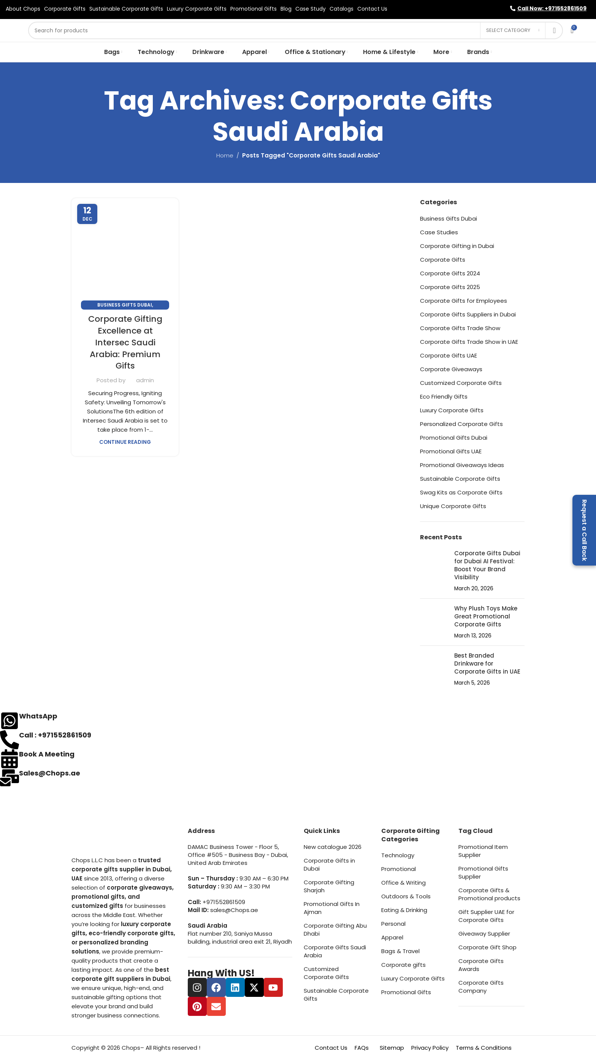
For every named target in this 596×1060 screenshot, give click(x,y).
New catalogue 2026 (332, 847)
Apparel (392, 937)
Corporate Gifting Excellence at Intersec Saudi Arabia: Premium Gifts (125, 342)
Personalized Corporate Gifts (461, 424)
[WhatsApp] (9, 720)
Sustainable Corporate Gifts (460, 479)
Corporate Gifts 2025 (450, 287)
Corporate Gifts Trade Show (460, 328)
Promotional (398, 869)
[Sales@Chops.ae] (9, 777)
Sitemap (392, 1048)
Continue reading (125, 442)
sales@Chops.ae (234, 910)
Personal (393, 924)
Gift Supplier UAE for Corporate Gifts (486, 916)
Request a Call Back (584, 530)
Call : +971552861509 (55, 735)
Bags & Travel (400, 951)
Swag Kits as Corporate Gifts (461, 492)
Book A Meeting (46, 754)
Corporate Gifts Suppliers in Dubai (468, 314)
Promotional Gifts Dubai (453, 438)
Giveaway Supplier (484, 934)
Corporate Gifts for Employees (463, 301)
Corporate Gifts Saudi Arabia (335, 951)
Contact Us (331, 1048)
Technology (397, 855)
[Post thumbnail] (434, 571)
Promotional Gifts (406, 992)
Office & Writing (403, 883)
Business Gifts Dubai (124, 305)
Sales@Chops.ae (49, 773)
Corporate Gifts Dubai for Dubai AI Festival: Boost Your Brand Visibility (487, 565)
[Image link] (109, 841)
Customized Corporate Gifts (461, 383)
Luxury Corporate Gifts (451, 410)
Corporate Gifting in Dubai (457, 246)
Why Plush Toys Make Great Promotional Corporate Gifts (485, 616)
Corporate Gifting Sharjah (329, 886)
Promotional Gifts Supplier (483, 872)
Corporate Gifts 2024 (450, 273)
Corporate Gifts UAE (448, 355)
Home (224, 155)
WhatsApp (38, 716)
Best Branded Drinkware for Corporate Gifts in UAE (487, 663)
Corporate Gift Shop (487, 947)
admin (145, 380)
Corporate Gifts (442, 260)
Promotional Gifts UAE (451, 451)
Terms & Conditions (484, 1048)
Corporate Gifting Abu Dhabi (335, 930)
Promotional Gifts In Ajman (332, 908)
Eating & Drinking (404, 910)
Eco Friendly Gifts (444, 396)
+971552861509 (224, 902)
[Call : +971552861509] (9, 739)
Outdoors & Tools (406, 896)
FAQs (362, 1048)
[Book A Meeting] (9, 758)
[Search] (295, 30)
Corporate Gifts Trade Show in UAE (469, 342)
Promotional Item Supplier (483, 851)
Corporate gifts (403, 965)
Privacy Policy (430, 1048)
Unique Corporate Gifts (453, 506)
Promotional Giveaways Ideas (462, 465)
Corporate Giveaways (451, 369)
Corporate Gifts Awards (481, 965)
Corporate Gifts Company (481, 987)
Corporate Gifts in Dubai (329, 864)
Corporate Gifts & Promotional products (489, 894)
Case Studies (439, 232)
